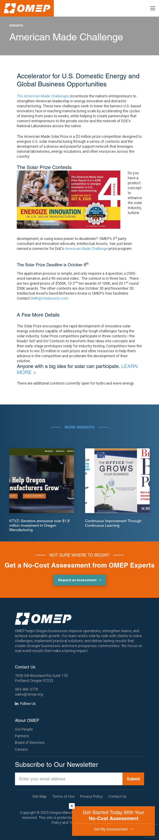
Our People (24, 729)
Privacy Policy (91, 796)
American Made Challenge (86, 248)
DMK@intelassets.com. (50, 298)
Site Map (39, 796)
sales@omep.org (29, 694)
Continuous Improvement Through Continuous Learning (113, 523)
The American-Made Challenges (43, 96)
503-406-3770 (26, 689)
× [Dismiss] (72, 806)
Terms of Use (63, 796)
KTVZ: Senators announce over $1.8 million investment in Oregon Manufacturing (39, 525)
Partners (22, 736)
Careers (21, 749)
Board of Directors (30, 742)
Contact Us (117, 796)
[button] (152, 8)
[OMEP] (27, 8)
